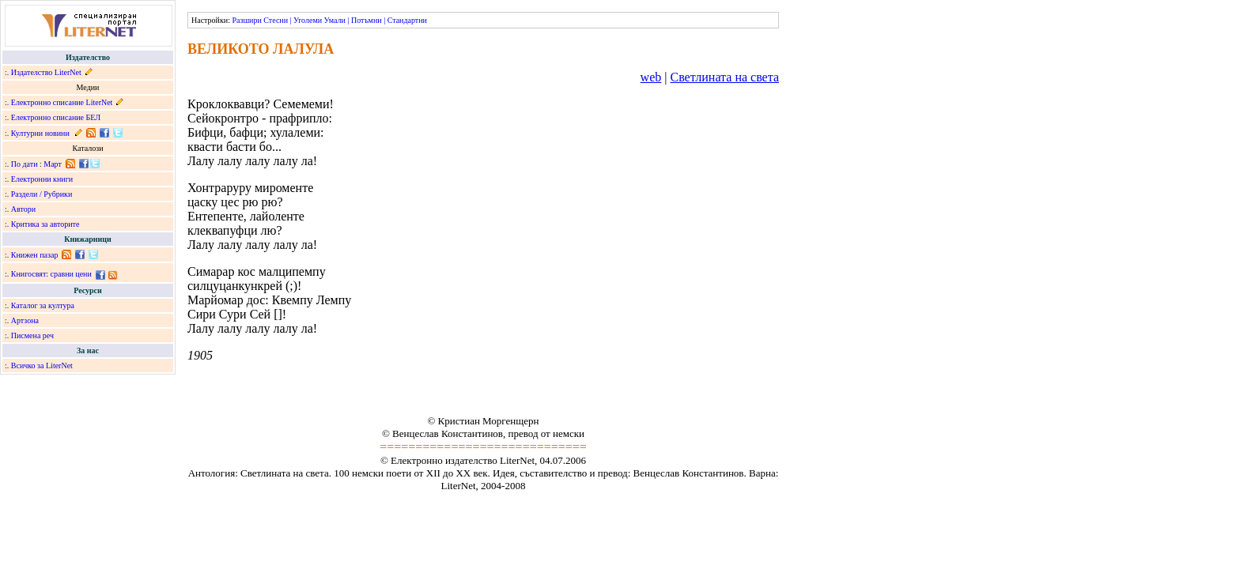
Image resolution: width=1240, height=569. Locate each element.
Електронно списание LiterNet (62, 102)
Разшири (246, 20)
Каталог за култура (42, 305)
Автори (23, 209)
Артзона (25, 320)
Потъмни (366, 20)
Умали (335, 20)
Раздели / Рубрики (42, 194)
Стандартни (407, 20)
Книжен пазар (35, 255)
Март (52, 164)
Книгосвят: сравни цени (51, 273)
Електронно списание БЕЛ (55, 117)
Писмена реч (32, 335)
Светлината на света (724, 77)
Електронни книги (42, 179)
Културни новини (40, 133)
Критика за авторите (45, 224)
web (651, 77)
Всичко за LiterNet (42, 365)
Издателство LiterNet (46, 72)
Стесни (275, 20)
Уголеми (307, 20)
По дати (24, 164)
